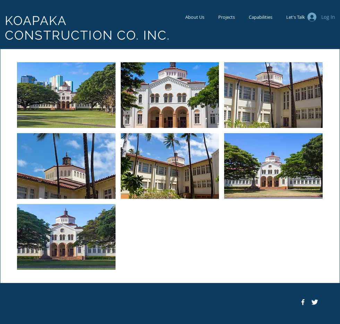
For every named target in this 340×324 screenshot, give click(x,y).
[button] (66, 95)
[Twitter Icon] (314, 302)
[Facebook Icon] (303, 302)
